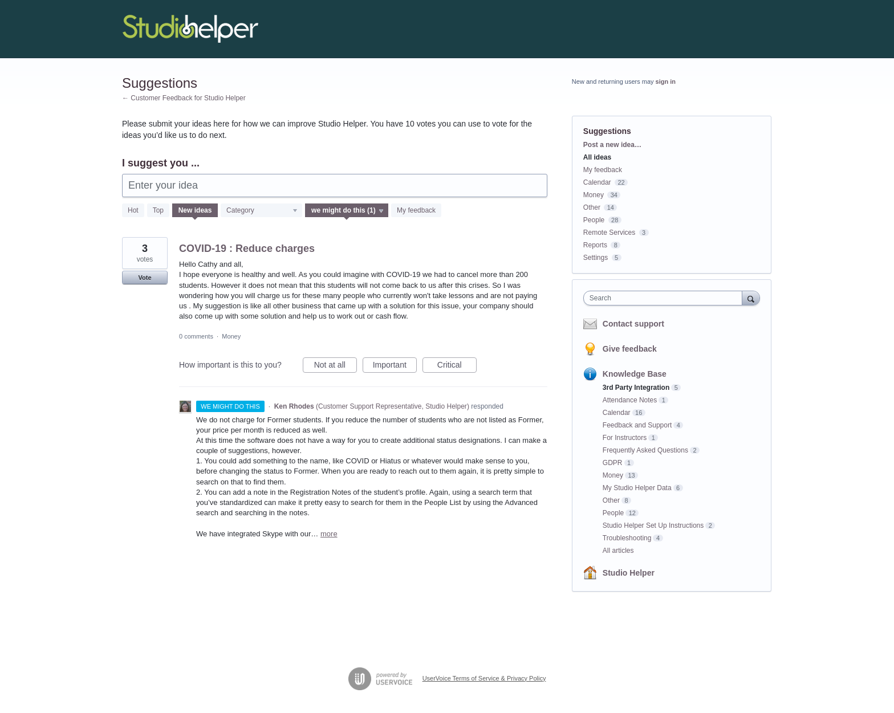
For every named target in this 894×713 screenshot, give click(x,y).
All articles (618, 551)
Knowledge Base (635, 373)
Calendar (597, 182)
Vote (144, 277)
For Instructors (625, 438)
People (593, 220)
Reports (595, 245)
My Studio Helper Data (637, 488)
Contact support (633, 324)
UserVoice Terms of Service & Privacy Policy (484, 678)
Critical (457, 366)
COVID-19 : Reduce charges (247, 248)
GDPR (613, 463)
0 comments (196, 336)
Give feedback (630, 348)
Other (591, 207)
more (329, 533)
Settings (595, 258)
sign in (666, 81)
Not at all (335, 366)
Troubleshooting (627, 538)
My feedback (416, 210)
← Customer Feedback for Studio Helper (184, 98)
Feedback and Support (637, 425)
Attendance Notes (630, 400)
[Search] (751, 298)
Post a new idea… (612, 145)
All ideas (597, 157)
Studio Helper (629, 572)
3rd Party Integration (636, 388)
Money (231, 336)
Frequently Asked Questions (645, 450)
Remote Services (609, 233)
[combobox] (665, 298)
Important (395, 366)
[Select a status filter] (347, 211)
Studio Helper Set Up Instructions (653, 525)
